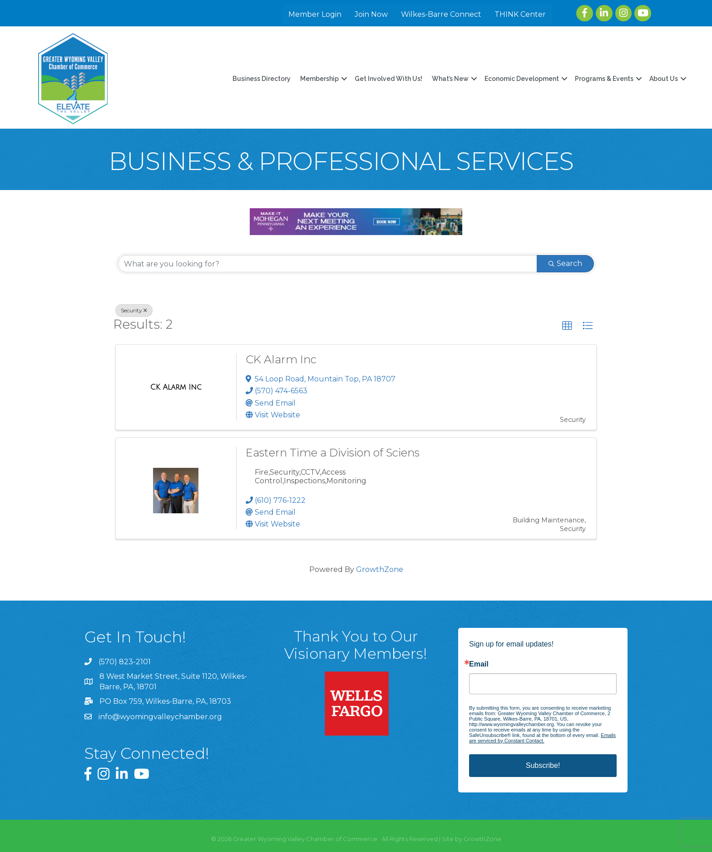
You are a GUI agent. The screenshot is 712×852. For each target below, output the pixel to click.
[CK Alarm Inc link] (176, 387)
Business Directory (261, 78)
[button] (567, 326)
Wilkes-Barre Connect (441, 14)
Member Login (314, 14)
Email (479, 664)
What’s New (450, 78)
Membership (319, 78)
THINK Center (520, 14)
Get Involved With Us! (388, 78)
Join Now (371, 14)
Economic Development (522, 78)
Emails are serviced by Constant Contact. (542, 737)
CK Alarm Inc (281, 359)
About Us (663, 78)
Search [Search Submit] (565, 263)
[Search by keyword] (327, 263)
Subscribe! (543, 765)
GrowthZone (379, 569)
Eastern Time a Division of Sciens (333, 452)
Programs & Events (604, 78)
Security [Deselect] (134, 310)
